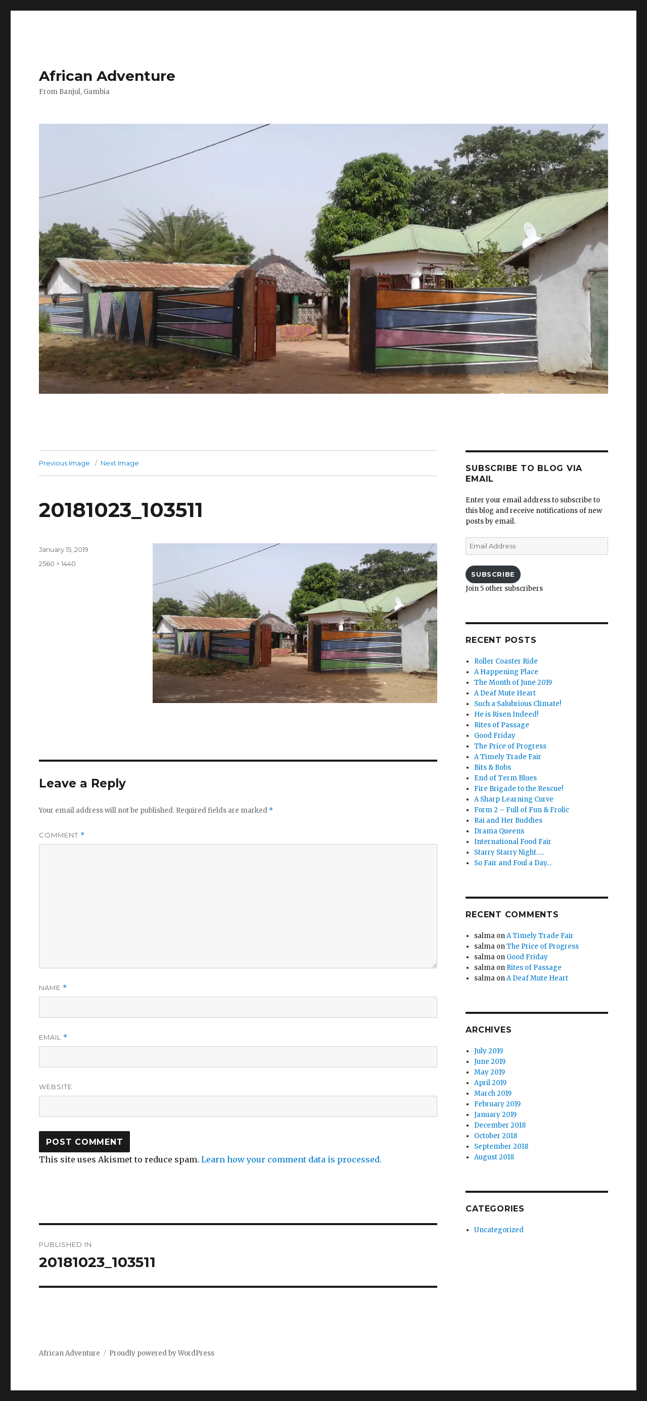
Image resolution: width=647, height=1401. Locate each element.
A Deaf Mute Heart (505, 693)
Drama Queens (499, 831)
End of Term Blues (505, 778)
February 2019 (497, 1104)
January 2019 (495, 1114)
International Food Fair (512, 841)
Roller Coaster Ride (506, 661)
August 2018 (494, 1157)
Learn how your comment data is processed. (291, 1159)
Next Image (120, 463)
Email (53, 1037)
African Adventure (107, 75)
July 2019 (488, 1051)
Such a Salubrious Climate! (517, 703)
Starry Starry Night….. (509, 852)
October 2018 (495, 1136)
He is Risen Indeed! (506, 714)
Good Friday (495, 735)
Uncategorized (499, 1230)
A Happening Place (506, 672)
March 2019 (493, 1093)
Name (53, 988)
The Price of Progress (510, 746)
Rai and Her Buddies (508, 820)
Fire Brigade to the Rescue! (518, 788)
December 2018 (500, 1125)
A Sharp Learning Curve (513, 799)
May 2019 (489, 1072)
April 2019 (490, 1083)
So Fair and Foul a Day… (512, 863)
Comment (62, 835)
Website (55, 1087)
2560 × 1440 (57, 563)
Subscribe (493, 574)
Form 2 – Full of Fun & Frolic (521, 810)
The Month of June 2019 (513, 682)
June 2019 (489, 1061)
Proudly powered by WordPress (161, 1353)
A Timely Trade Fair (507, 757)
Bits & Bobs (492, 767)
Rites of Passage (501, 725)
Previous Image (64, 463)
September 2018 (501, 1146)
